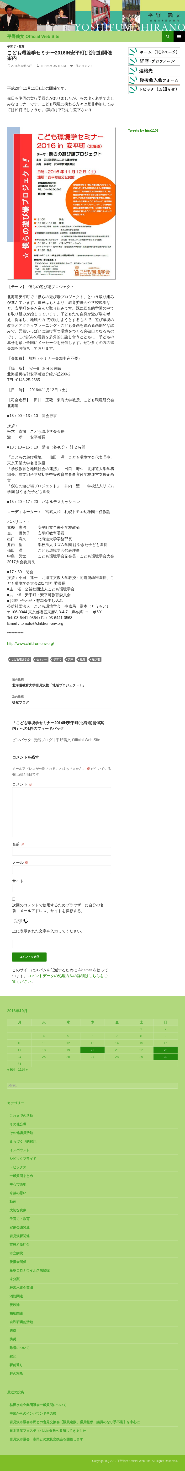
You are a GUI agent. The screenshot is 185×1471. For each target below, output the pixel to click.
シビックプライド (23, 1159)
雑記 (13, 1356)
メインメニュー (179, 36)
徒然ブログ (61, 699)
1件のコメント (83, 66)
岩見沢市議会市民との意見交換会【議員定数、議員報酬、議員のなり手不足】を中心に (75, 1422)
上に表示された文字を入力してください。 (48, 931)
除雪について (20, 1348)
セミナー (41, 659)
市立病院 (16, 1253)
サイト (18, 881)
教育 (82, 659)
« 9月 (11, 1069)
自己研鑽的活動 (21, 1322)
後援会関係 (18, 1262)
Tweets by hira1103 (143, 130)
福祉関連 (16, 1313)
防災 (13, 1339)
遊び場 (96, 659)
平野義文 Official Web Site (33, 36)
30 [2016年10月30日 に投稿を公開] (166, 1057)
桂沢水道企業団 (21, 1287)
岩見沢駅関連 (20, 1236)
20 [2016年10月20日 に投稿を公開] (93, 1050)
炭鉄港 (15, 1305)
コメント (22, 784)
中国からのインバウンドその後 (33, 1413)
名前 (18, 844)
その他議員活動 (21, 1133)
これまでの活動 (21, 1116)
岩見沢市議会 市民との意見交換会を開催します (46, 1439)
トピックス (18, 1167)
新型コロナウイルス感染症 (30, 1270)
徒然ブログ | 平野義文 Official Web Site (66, 740)
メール (20, 863)
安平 (70, 659)
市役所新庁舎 (20, 1244)
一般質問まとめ (21, 1176)
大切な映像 (18, 1210)
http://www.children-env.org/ (30, 644)
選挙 (13, 1330)
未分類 (15, 1279)
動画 (13, 1202)
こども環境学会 (20, 659)
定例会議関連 (20, 1227)
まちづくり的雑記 (23, 1141)
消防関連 (16, 1296)
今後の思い (18, 1193)
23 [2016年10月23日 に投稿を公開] (166, 1050)
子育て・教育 (15, 46)
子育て (57, 659)
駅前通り (16, 1365)
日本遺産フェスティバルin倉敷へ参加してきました (48, 1431)
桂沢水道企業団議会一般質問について (38, 1405)
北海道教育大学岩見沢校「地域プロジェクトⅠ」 (61, 682)
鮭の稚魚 (16, 1373)
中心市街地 (18, 1184)
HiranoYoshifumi (53, 66)
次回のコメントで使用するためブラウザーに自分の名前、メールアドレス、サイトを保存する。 (58, 908)
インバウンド (20, 1150)
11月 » (23, 1069)
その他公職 (18, 1124)
